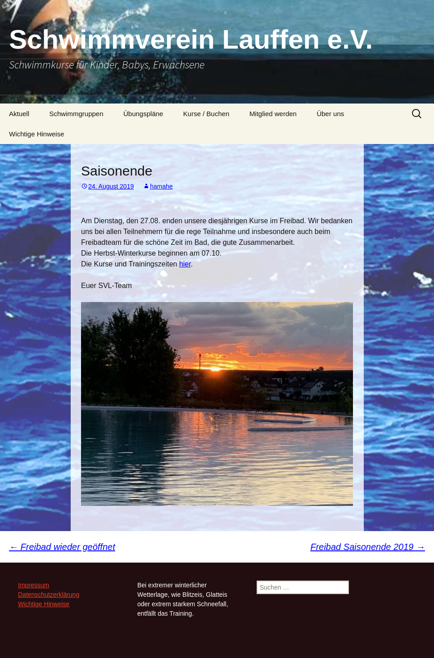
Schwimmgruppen (76, 113)
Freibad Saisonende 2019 (367, 547)
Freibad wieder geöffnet (62, 547)
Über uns (330, 113)
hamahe (161, 186)
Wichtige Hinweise (36, 134)
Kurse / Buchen (206, 113)
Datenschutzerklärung (48, 594)
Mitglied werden (273, 113)
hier (185, 264)
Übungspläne (143, 113)
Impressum (33, 585)
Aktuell (19, 113)
